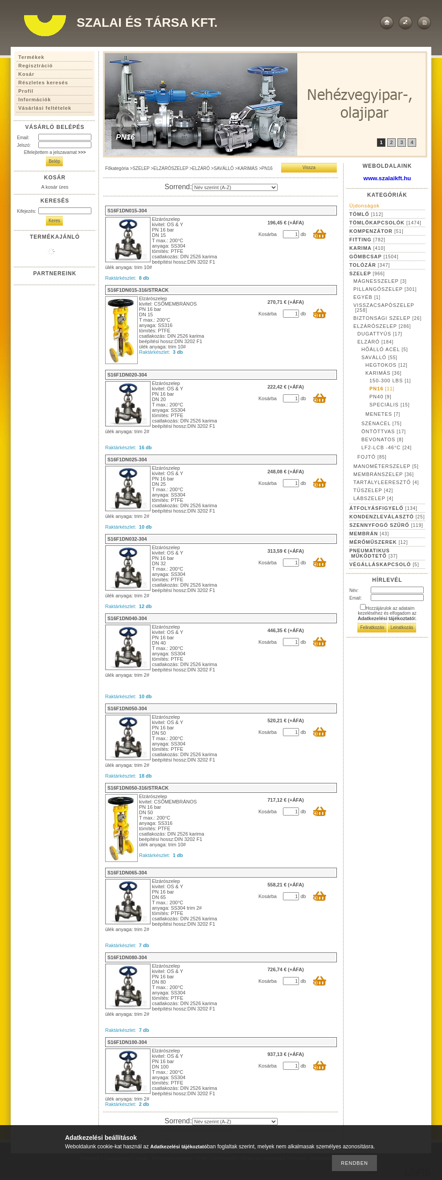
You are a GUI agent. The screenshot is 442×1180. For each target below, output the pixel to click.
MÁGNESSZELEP (380, 281)
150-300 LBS (390, 380)
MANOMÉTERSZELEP (386, 466)
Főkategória (117, 168)
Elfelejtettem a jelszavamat (55, 152)
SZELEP (140, 168)
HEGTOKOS (386, 365)
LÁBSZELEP (373, 498)
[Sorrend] (235, 187)
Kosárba (267, 234)
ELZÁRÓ (201, 168)
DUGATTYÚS (379, 333)
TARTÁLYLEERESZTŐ (386, 482)
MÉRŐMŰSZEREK (378, 542)
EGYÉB (367, 297)
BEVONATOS (382, 439)
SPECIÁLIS (389, 404)
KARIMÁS (247, 168)
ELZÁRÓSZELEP (170, 168)
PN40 (380, 396)
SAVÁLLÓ (224, 168)
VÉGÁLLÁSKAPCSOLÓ (384, 564)
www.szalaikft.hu (387, 178)
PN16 (381, 388)
